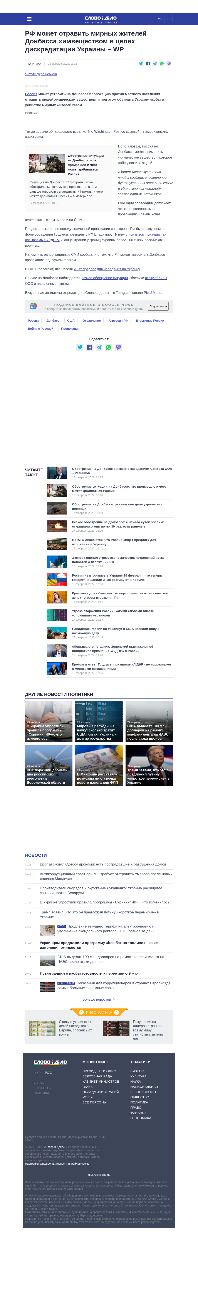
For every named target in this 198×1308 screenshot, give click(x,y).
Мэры (87, 1177)
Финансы (138, 1193)
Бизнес (137, 1151)
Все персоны (94, 1182)
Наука (135, 1161)
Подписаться (158, 386)
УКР (160, 19)
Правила (41, 1173)
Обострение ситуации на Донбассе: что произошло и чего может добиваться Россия (86, 245)
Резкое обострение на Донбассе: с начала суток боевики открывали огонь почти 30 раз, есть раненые (118, 606)
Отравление (91, 401)
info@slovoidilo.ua (99, 1255)
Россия (31, 174)
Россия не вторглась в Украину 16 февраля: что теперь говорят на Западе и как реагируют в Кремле (117, 660)
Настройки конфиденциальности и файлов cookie (57, 1243)
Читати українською (41, 74)
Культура (138, 1156)
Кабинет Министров (100, 1161)
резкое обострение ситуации (104, 358)
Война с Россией (40, 409)
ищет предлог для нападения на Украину (107, 349)
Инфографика (99, 1093)
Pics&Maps (152, 373)
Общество (139, 1177)
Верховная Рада (97, 1156)
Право (135, 1187)
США (71, 401)
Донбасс (53, 401)
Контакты (43, 1168)
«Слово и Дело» (54, 1227)
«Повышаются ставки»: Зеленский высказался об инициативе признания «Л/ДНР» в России (116, 731)
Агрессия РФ (118, 401)
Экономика (140, 1198)
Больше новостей (98, 1080)
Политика (34, 63)
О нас (39, 1163)
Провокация (70, 409)
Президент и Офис (99, 1151)
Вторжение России (150, 401)
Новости (36, 935)
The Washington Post (103, 212)
